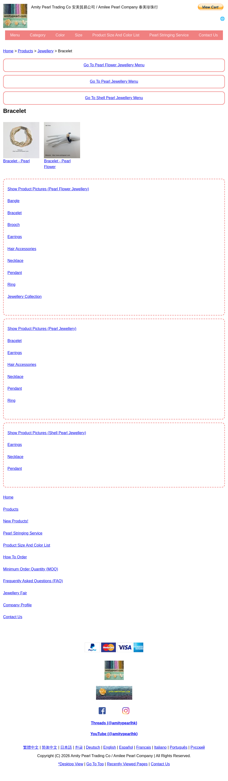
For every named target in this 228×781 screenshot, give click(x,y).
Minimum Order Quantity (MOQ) (30, 569)
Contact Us (208, 35)
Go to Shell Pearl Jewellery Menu (114, 98)
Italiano (160, 747)
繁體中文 (31, 747)
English (109, 747)
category (38, 35)
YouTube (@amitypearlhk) (114, 734)
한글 (79, 747)
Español (126, 747)
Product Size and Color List (115, 35)
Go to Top (95, 764)
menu (15, 35)
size (78, 35)
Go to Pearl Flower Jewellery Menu (113, 65)
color (60, 35)
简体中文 (49, 747)
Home (8, 51)
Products (25, 51)
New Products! (15, 521)
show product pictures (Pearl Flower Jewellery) (48, 189)
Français (143, 747)
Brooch (13, 225)
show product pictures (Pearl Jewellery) (41, 329)
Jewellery (45, 51)
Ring (11, 284)
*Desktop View (70, 764)
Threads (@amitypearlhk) (114, 723)
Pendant (14, 273)
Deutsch (93, 747)
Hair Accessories (21, 249)
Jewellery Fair (15, 593)
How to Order (15, 557)
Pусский (198, 747)
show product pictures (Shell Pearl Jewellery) (46, 433)
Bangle (13, 201)
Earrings (14, 237)
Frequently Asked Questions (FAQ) (33, 581)
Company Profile (17, 605)
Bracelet (14, 213)
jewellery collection (24, 297)
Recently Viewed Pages (127, 764)
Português (178, 747)
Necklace (15, 261)
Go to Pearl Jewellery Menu (114, 81)
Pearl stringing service (169, 35)
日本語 (66, 747)
